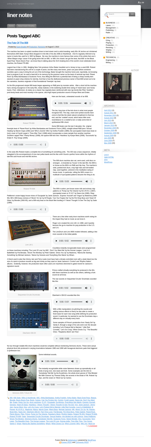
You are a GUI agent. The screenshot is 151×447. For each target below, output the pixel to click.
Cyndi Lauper (69, 400)
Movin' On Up (80, 409)
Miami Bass (53, 409)
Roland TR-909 (15, 416)
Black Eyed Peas (83, 398)
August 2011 (108, 113)
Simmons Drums (31, 419)
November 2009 (110, 128)
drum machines (35, 402)
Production (33, 47)
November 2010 (110, 115)
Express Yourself (88, 402)
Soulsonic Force (59, 419)
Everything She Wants (73, 402)
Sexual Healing (55, 416)
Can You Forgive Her (49, 400)
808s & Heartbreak (28, 398)
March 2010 (108, 123)
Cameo (38, 400)
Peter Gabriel (80, 412)
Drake (15, 402)
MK (73, 409)
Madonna (28, 409)
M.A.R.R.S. (20, 409)
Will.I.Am (84, 424)
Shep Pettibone (90, 416)
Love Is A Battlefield (83, 407)
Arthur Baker (71, 398)
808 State (17, 398)
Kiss (25, 407)
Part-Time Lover (47, 412)
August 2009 (108, 136)
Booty (32, 400)
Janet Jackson (84, 405)
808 (11, 398)
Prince (27, 414)
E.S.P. (44, 402)
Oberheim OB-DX (33, 412)
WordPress (108, 162)
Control (60, 400)
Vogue (19, 424)
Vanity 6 (13, 424)
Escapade (51, 402)
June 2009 (108, 141)
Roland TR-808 (91, 414)
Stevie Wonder (71, 419)
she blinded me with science (72, 416)
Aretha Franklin (60, 398)
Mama (35, 409)
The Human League (37, 421)
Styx (79, 419)
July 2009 (107, 138)
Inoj (76, 405)
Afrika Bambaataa (47, 398)
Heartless (32, 405)
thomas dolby (65, 421)
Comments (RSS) (82, 442)
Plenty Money (15, 414)
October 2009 (109, 130)
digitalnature (72, 440)
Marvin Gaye (43, 409)
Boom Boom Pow (22, 400)
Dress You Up (23, 402)
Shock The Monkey (17, 419)
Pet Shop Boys (68, 412)
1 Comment (92, 426)
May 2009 (107, 143)
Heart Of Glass (22, 405)
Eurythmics (60, 402)
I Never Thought (43, 405)
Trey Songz (87, 421)
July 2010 (107, 120)
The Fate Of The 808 (17, 42)
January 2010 (109, 125)
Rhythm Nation (66, 414)
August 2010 (108, 118)
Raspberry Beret (54, 414)
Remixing (41, 47)
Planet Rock (90, 412)
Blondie (12, 400)
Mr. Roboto (90, 409)
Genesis (13, 405)
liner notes (19, 15)
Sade (24, 416)
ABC (38, 398)
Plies (22, 414)
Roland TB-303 (79, 414)
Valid (109, 157)
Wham (48, 424)
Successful (86, 419)
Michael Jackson (65, 409)
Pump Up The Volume (39, 414)
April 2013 (108, 110)
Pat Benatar (57, 412)
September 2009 (110, 133)
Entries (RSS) (67, 442)
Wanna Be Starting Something (33, 424)
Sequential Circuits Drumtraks (38, 416)
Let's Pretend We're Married (50, 407)
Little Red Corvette (68, 407)
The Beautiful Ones (22, 421)
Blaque (93, 398)
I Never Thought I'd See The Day (62, 405)
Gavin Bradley (21, 47)
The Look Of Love (52, 421)
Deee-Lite (78, 400)
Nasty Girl (22, 412)
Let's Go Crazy (33, 407)
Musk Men (13, 412)
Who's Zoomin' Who (72, 424)
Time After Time (77, 421)
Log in (106, 155)
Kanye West (18, 407)
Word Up (91, 424)
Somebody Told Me (45, 419)
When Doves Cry (57, 424)
